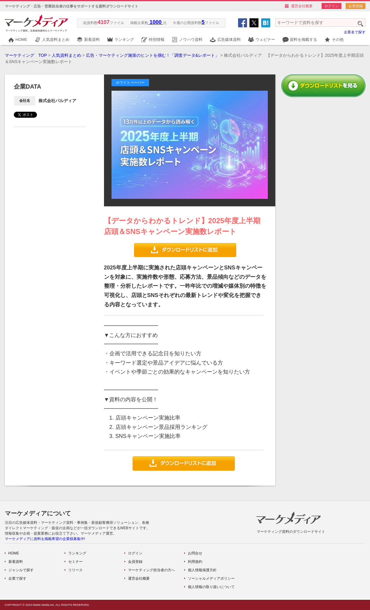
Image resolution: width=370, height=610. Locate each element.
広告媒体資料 (229, 39)
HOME (21, 39)
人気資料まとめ (55, 39)
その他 (338, 39)
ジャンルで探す (21, 570)
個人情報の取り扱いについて (211, 587)
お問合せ (195, 553)
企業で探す (17, 578)
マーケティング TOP (26, 55)
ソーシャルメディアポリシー (211, 578)
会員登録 (355, 6)
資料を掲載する (303, 39)
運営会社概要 (302, 6)
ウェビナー (265, 39)
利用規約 (195, 562)
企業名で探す (354, 32)
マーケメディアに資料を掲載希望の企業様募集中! (45, 539)
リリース (75, 570)
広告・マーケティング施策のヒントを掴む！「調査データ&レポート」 (152, 55)
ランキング (124, 39)
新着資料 (92, 39)
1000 (155, 22)
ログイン (331, 6)
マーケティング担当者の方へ (151, 570)
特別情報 (156, 39)
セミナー (75, 562)
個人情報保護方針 (202, 570)
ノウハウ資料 (191, 39)
